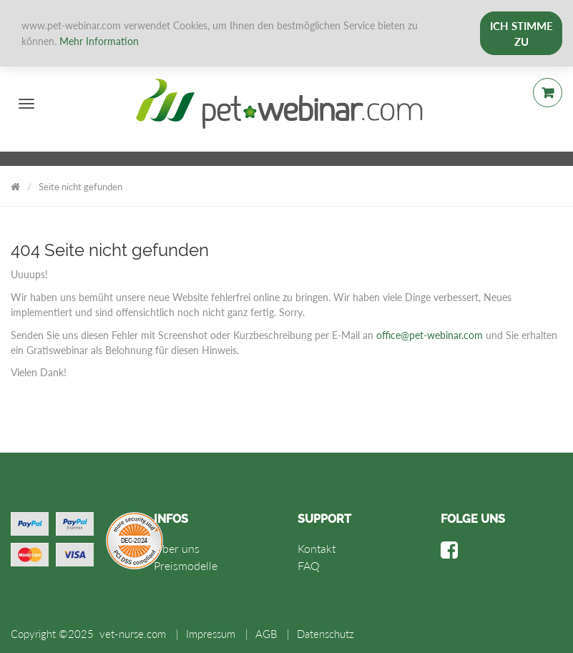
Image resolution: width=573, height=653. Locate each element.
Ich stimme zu (521, 33)
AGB (266, 633)
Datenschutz (325, 633)
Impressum (210, 633)
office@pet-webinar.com (429, 335)
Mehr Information (99, 41)
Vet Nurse (15, 184)
